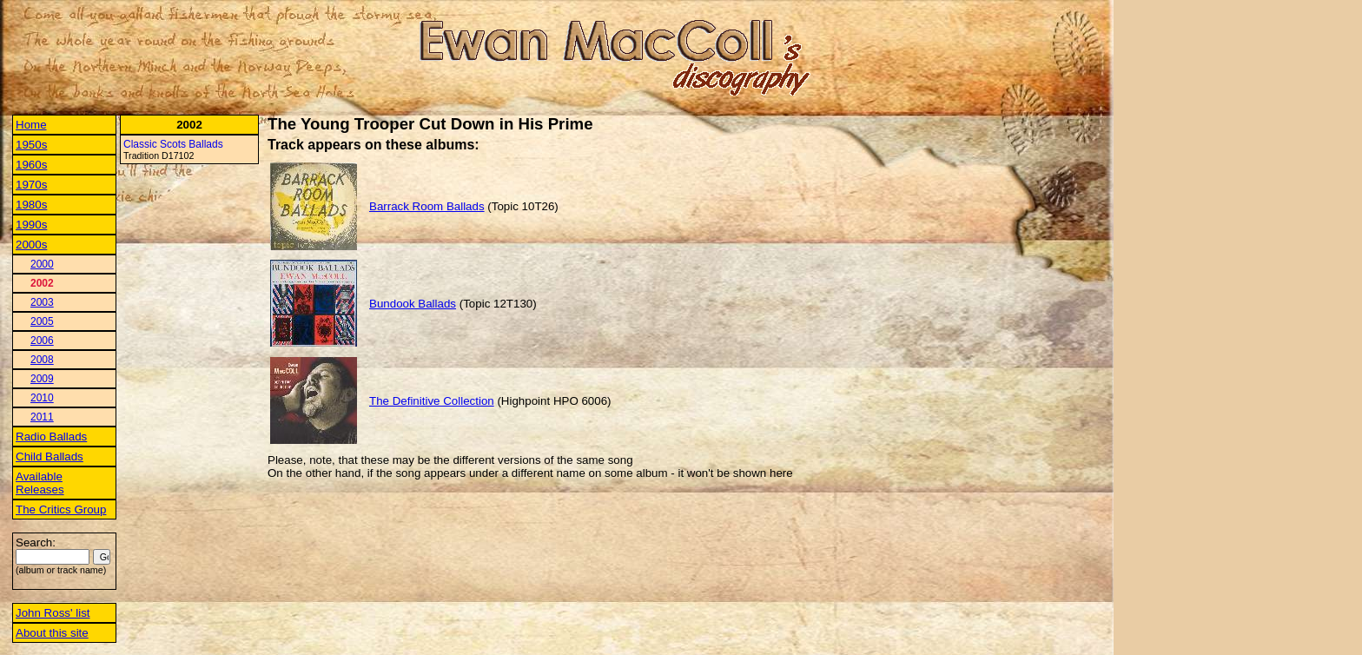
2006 (42, 340)
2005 (42, 321)
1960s (31, 164)
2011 (42, 417)
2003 (42, 302)
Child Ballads (49, 456)
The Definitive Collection (431, 400)
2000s (31, 244)
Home (31, 124)
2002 (42, 283)
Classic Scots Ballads (173, 144)
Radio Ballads (51, 436)
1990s (31, 224)
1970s (31, 184)
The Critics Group (61, 509)
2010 (42, 398)
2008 (42, 360)
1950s (31, 144)
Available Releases (40, 483)
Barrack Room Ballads (427, 206)
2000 (42, 264)
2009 (42, 379)
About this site (52, 632)
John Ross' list (53, 612)
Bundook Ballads (412, 303)
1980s (31, 204)
